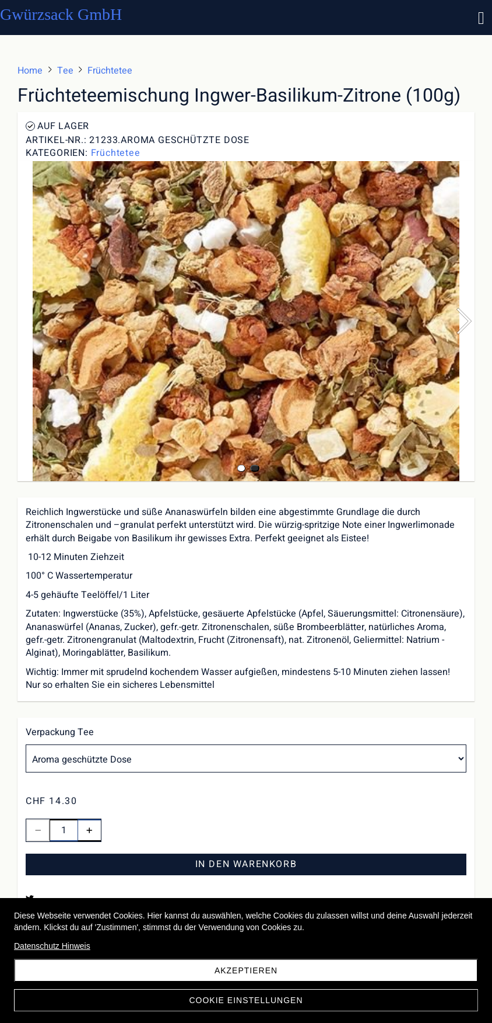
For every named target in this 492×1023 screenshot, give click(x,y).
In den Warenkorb (246, 864)
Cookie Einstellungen (246, 1000)
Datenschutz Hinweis (52, 946)
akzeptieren (246, 970)
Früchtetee (115, 153)
